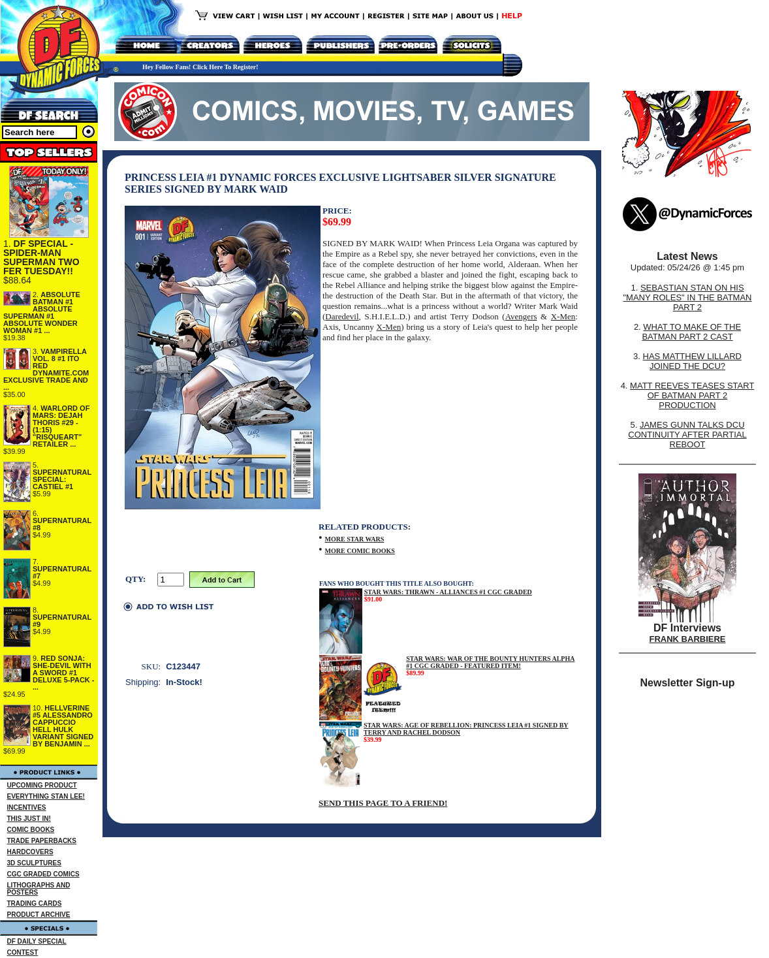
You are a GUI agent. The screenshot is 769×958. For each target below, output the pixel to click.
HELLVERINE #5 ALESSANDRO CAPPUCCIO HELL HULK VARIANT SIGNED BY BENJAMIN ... (63, 726)
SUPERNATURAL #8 (62, 524)
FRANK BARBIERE (688, 639)
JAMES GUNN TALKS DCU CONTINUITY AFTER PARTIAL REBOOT (687, 434)
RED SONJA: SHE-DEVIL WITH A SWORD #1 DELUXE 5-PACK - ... (64, 672)
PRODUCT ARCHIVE (39, 914)
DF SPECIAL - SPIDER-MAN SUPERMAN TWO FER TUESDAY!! (41, 257)
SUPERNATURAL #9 (62, 620)
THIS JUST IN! (29, 818)
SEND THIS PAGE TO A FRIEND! (383, 803)
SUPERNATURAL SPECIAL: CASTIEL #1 (62, 479)
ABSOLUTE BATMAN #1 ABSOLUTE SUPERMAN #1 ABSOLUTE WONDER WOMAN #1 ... (41, 312)
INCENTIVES (26, 807)
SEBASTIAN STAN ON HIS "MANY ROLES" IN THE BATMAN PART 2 (687, 297)
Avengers (521, 316)
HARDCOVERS (30, 851)
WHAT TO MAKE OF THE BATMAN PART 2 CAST (691, 332)
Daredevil (341, 316)
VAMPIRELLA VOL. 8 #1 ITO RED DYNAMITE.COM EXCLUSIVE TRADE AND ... (46, 369)
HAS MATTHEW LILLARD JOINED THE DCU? (692, 361)
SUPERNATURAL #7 (62, 572)
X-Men (563, 316)
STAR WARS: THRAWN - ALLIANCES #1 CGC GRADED (448, 592)
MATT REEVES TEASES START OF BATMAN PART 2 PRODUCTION (692, 395)
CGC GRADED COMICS (43, 874)
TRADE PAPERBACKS (42, 840)
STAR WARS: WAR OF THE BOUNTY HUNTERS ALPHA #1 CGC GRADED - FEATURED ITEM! (490, 662)
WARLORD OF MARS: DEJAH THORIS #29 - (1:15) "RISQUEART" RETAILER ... (61, 426)
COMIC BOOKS (31, 829)
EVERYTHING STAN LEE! (46, 796)
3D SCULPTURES (34, 863)
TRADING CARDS (34, 903)
